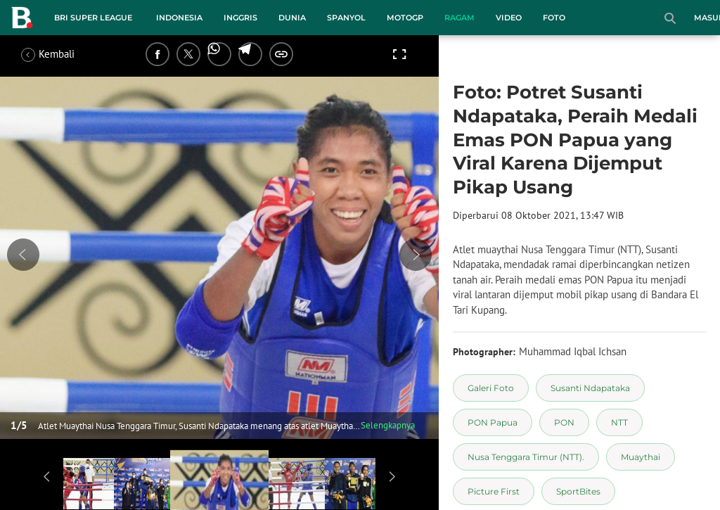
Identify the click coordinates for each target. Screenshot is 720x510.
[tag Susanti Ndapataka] (590, 388)
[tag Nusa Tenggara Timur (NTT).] (526, 457)
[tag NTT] (619, 422)
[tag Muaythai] (640, 457)
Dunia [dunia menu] (292, 18)
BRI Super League (93, 18)
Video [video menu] (509, 18)
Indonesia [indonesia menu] (179, 18)
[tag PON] (564, 422)
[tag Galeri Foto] (491, 388)
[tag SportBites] (578, 491)
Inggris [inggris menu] (240, 18)
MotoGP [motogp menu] (405, 18)
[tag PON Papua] (492, 422)
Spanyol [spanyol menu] (346, 18)
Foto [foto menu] (554, 18)
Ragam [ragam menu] (459, 18)
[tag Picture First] (493, 491)
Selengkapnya (388, 425)
